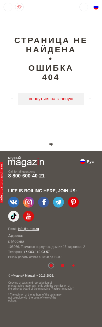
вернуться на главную (51, 98)
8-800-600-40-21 (26, 176)
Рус (90, 161)
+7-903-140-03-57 (36, 252)
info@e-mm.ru (28, 229)
